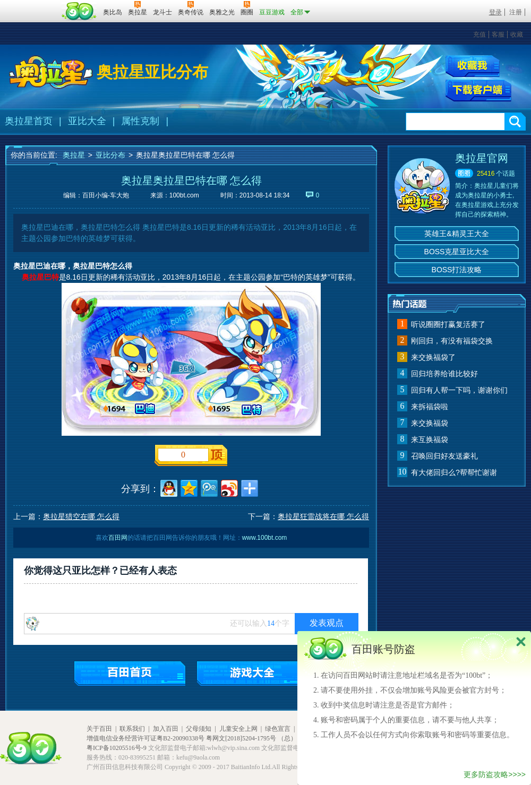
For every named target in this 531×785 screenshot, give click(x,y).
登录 (495, 12)
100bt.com (184, 195)
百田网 (79, 11)
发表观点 (327, 622)
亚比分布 (110, 155)
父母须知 (198, 728)
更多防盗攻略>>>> (495, 774)
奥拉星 (74, 155)
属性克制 (140, 121)
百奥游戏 (31, 5)
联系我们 (132, 728)
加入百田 (165, 728)
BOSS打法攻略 (457, 269)
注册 (515, 12)
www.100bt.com (264, 537)
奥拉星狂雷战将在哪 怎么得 (323, 516)
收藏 (516, 34)
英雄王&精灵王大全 (456, 233)
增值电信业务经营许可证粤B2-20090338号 (145, 738)
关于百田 (99, 728)
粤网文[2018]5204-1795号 (241, 738)
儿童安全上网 (238, 728)
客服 (498, 34)
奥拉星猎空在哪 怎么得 (81, 516)
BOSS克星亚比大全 (457, 251)
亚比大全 (87, 121)
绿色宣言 (277, 728)
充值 (479, 34)
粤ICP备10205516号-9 (117, 748)
